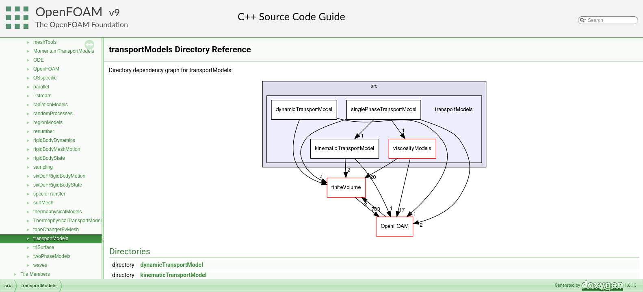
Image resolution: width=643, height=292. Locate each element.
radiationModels (50, 104)
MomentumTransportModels (63, 51)
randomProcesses (53, 113)
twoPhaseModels (51, 256)
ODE (38, 60)
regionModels (48, 122)
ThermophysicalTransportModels (68, 220)
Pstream (42, 96)
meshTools (44, 42)
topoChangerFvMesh (56, 229)
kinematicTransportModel (174, 275)
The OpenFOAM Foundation (81, 24)
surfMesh (43, 203)
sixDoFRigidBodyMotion (59, 176)
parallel (41, 87)
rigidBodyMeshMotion (56, 149)
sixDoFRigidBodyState (57, 185)
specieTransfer (49, 194)
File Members (35, 274)
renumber (43, 131)
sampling (43, 167)
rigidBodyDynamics (54, 140)
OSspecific (44, 78)
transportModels (50, 238)
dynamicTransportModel (172, 265)
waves (40, 265)
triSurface (43, 247)
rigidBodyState (49, 158)
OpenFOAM (69, 11)
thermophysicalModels (57, 212)
